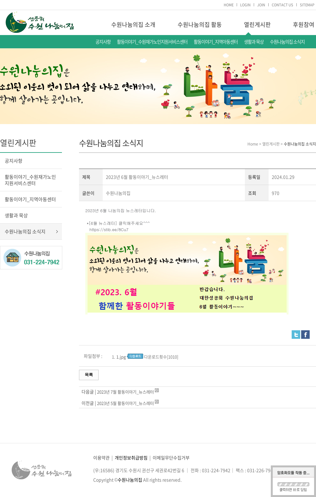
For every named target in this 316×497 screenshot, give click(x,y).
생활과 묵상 (254, 41)
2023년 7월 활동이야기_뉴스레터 (125, 392)
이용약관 (101, 457)
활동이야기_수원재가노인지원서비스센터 (152, 41)
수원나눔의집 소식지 (287, 41)
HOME (229, 5)
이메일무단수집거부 (171, 457)
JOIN (261, 5)
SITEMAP (307, 5)
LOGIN (245, 5)
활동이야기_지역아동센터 (216, 41)
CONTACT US (282, 5)
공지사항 (103, 41)
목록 (89, 374)
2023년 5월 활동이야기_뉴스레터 (125, 403)
